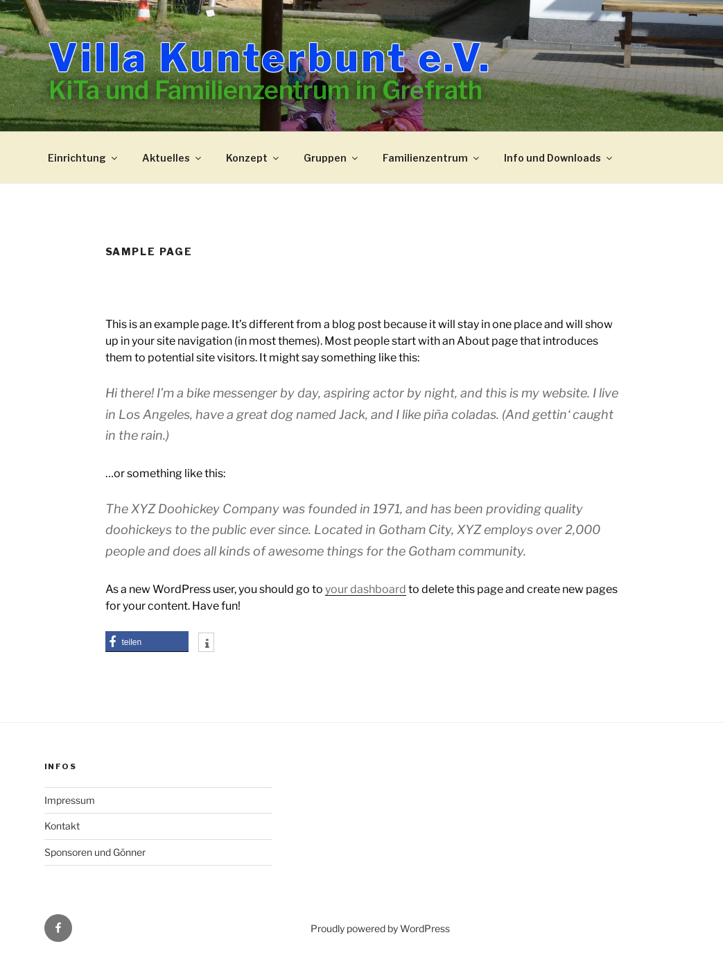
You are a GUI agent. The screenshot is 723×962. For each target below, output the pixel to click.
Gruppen (332, 158)
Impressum (69, 800)
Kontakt (62, 826)
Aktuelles (172, 158)
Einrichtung (83, 158)
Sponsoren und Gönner (95, 852)
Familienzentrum (432, 158)
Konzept (253, 158)
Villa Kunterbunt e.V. (270, 57)
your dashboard (365, 589)
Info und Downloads (559, 158)
